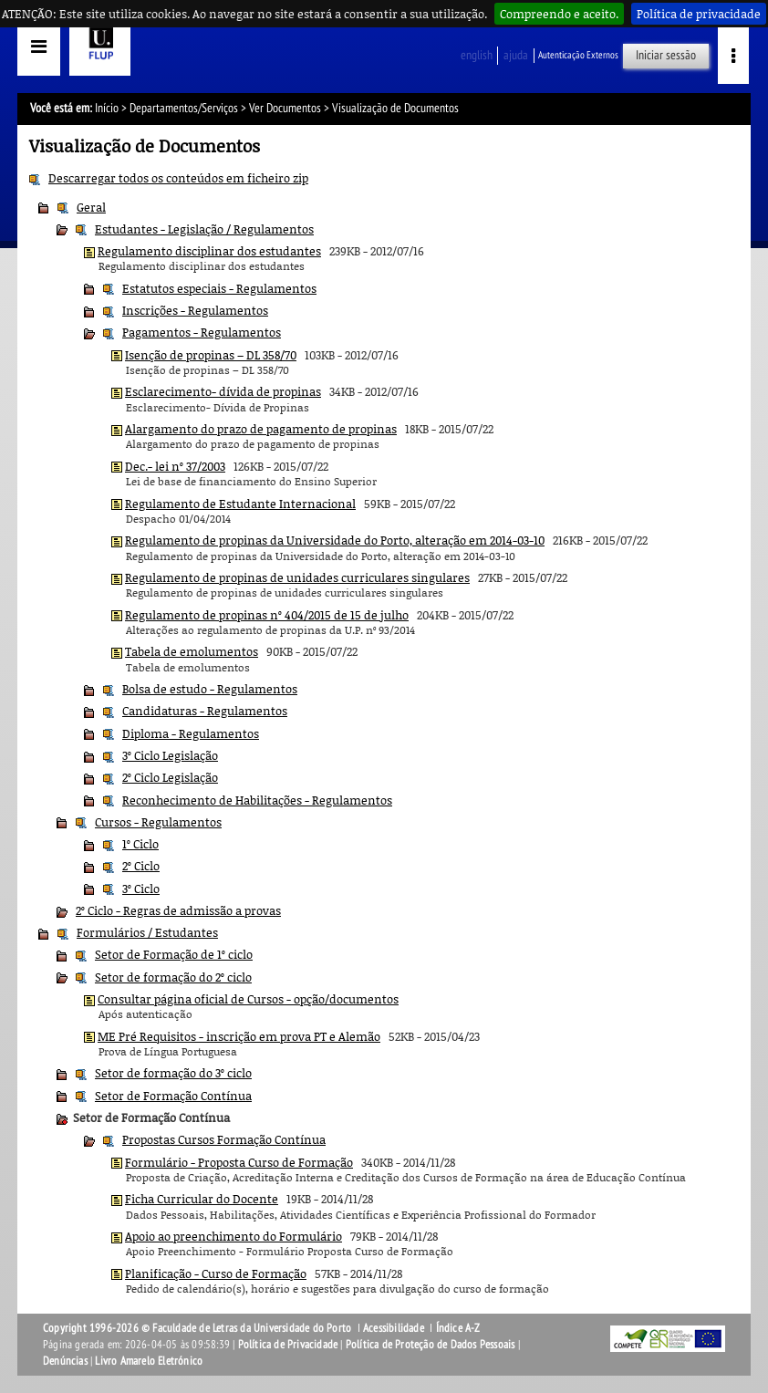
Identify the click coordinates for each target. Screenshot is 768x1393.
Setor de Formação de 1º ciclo (174, 954)
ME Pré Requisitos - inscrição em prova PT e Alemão (239, 1036)
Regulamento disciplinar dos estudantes (209, 251)
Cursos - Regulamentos (158, 822)
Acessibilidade (393, 1328)
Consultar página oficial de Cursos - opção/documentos (248, 999)
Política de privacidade (699, 13)
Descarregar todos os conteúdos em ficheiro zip (178, 178)
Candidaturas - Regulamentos (204, 710)
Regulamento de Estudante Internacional (240, 503)
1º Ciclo (140, 844)
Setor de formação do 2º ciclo (173, 977)
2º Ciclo (141, 866)
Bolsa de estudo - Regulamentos (209, 689)
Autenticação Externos (578, 55)
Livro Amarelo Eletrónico (148, 1361)
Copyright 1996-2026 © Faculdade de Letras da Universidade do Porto (198, 1328)
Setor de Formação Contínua (173, 1095)
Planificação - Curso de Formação (215, 1273)
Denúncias (65, 1361)
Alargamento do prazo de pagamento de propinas (261, 429)
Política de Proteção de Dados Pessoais (430, 1344)
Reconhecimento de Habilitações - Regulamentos (257, 800)
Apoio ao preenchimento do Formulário (233, 1236)
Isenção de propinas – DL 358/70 (210, 355)
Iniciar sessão (666, 55)
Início (107, 108)
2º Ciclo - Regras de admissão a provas (178, 910)
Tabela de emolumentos (191, 651)
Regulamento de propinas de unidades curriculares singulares (297, 577)
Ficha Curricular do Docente (201, 1198)
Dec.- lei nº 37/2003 (175, 466)
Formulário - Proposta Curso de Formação (239, 1162)
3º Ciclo (141, 888)
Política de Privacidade (288, 1344)
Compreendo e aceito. (559, 13)
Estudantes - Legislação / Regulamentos (204, 229)
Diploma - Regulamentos (190, 733)
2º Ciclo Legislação (170, 777)
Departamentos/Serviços (184, 108)
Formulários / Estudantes (147, 932)
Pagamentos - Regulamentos (201, 332)
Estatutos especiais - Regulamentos (219, 288)
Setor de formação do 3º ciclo (173, 1073)
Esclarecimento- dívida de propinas (223, 391)
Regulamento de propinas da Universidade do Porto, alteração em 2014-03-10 (335, 540)
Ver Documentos (285, 108)
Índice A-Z (458, 1328)
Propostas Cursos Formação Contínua (224, 1139)
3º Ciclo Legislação (170, 755)
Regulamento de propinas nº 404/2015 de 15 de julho (267, 615)
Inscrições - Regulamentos (195, 310)
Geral (91, 207)
